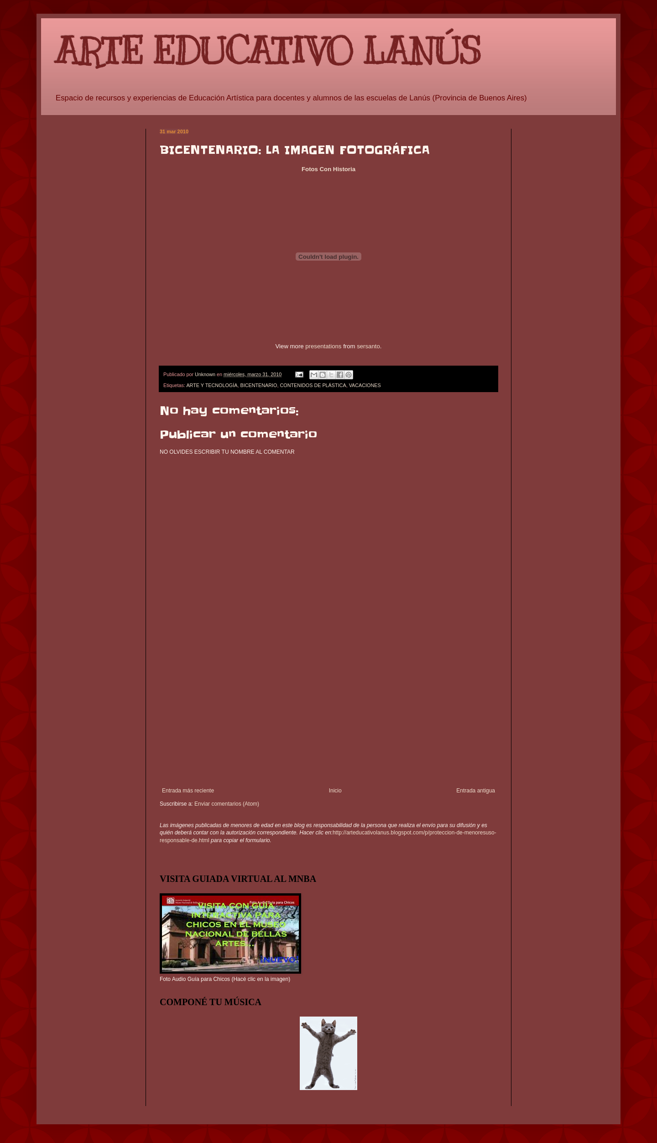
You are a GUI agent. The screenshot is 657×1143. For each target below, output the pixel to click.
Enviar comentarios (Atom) (226, 804)
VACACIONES (365, 385)
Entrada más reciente (188, 790)
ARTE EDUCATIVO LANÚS (268, 51)
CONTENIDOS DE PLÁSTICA (313, 385)
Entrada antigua (475, 790)
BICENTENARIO (258, 385)
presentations (323, 346)
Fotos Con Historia (328, 169)
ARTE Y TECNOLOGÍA (211, 385)
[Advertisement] (328, 719)
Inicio (335, 790)
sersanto (368, 346)
